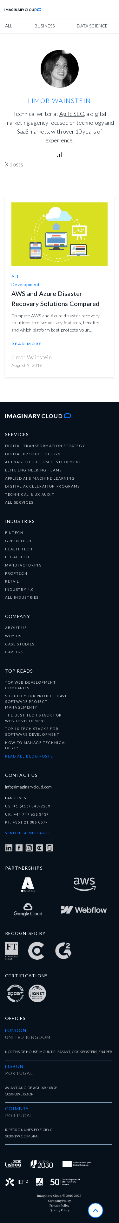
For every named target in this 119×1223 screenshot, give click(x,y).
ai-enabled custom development (43, 462)
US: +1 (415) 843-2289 (27, 806)
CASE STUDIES (20, 644)
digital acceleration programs (42, 486)
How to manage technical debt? (36, 745)
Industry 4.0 (19, 589)
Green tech (18, 541)
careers (14, 652)
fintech (14, 533)
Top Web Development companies (30, 685)
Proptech (16, 573)
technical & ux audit (30, 494)
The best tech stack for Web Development (33, 718)
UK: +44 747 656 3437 (27, 814)
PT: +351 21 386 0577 (26, 822)
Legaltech (17, 557)
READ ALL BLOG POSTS (29, 756)
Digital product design (33, 454)
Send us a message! (27, 833)
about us (16, 628)
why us (13, 636)
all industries (22, 597)
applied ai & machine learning (40, 478)
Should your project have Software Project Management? (36, 701)
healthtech (19, 549)
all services (19, 502)
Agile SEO (71, 113)
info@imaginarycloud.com (28, 786)
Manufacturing (23, 565)
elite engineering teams (33, 470)
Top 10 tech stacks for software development (32, 731)
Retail (12, 581)
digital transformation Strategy (45, 446)
